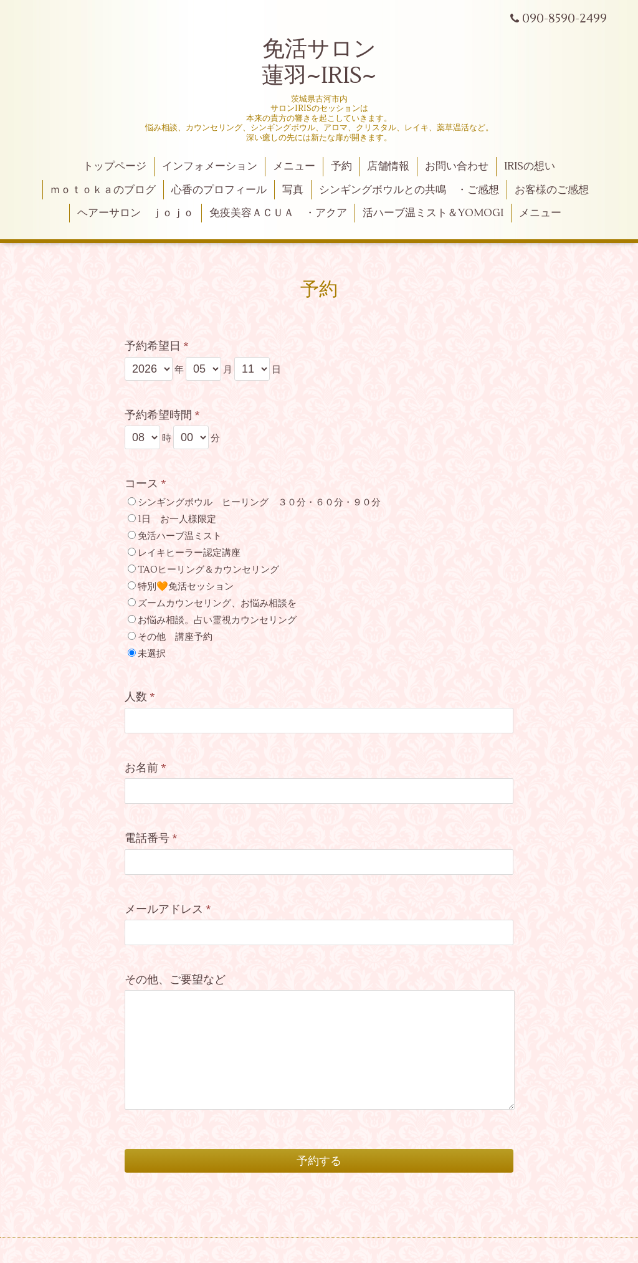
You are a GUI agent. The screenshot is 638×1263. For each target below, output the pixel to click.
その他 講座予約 (175, 637)
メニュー (294, 166)
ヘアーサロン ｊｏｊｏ (135, 213)
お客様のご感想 (552, 190)
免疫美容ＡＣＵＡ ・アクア (278, 213)
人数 (140, 697)
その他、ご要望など (175, 980)
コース (145, 484)
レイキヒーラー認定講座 (189, 553)
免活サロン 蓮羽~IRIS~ (319, 62)
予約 (341, 166)
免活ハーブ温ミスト (180, 536)
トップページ (114, 166)
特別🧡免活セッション (186, 587)
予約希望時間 (162, 415)
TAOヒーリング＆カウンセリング (208, 570)
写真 (292, 190)
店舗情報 (388, 166)
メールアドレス (168, 909)
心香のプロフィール (219, 190)
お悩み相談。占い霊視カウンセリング (217, 620)
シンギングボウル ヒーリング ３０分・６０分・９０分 (259, 502)
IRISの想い (529, 166)
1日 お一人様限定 (177, 519)
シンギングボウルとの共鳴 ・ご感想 (409, 190)
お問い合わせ (456, 166)
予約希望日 (157, 346)
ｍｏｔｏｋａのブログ (103, 190)
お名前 (145, 768)
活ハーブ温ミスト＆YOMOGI (433, 213)
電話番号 (151, 838)
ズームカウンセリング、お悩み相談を (217, 603)
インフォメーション (209, 166)
